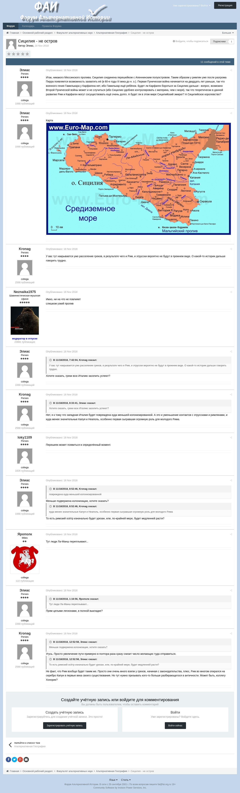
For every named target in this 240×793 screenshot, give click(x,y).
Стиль (126, 779)
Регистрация (225, 5)
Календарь (28, 26)
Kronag (83, 359)
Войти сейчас (175, 725)
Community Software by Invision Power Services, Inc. (120, 787)
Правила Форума (51, 26)
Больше (228, 32)
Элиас (83, 402)
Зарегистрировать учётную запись (64, 725)
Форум (11, 26)
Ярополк (84, 598)
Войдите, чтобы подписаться (192, 41)
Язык (113, 779)
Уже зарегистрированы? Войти (192, 5)
